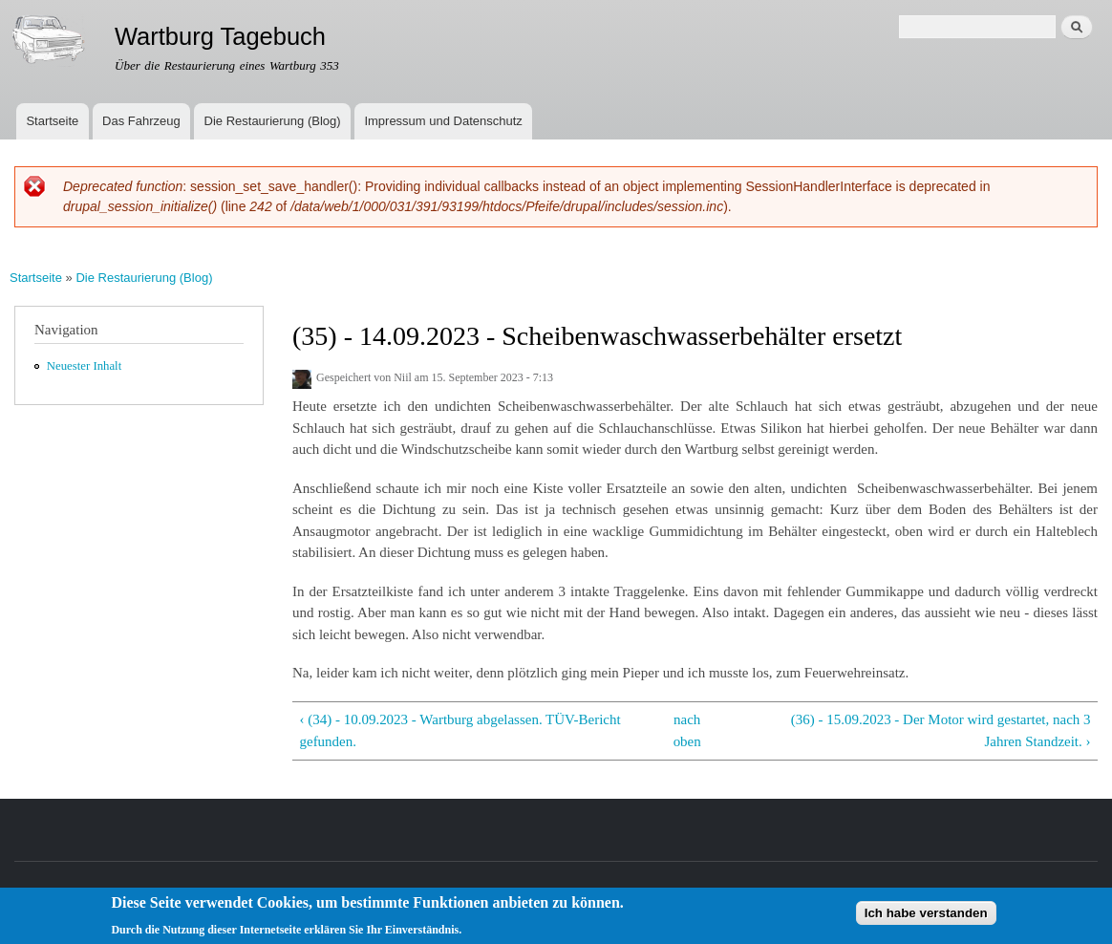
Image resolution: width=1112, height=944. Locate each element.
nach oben (687, 730)
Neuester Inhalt (84, 366)
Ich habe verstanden (926, 917)
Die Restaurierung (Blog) (272, 121)
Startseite (52, 121)
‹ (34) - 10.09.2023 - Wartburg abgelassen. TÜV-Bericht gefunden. (459, 730)
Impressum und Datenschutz (443, 121)
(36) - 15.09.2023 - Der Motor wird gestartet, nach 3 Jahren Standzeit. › (941, 730)
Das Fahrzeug (141, 121)
